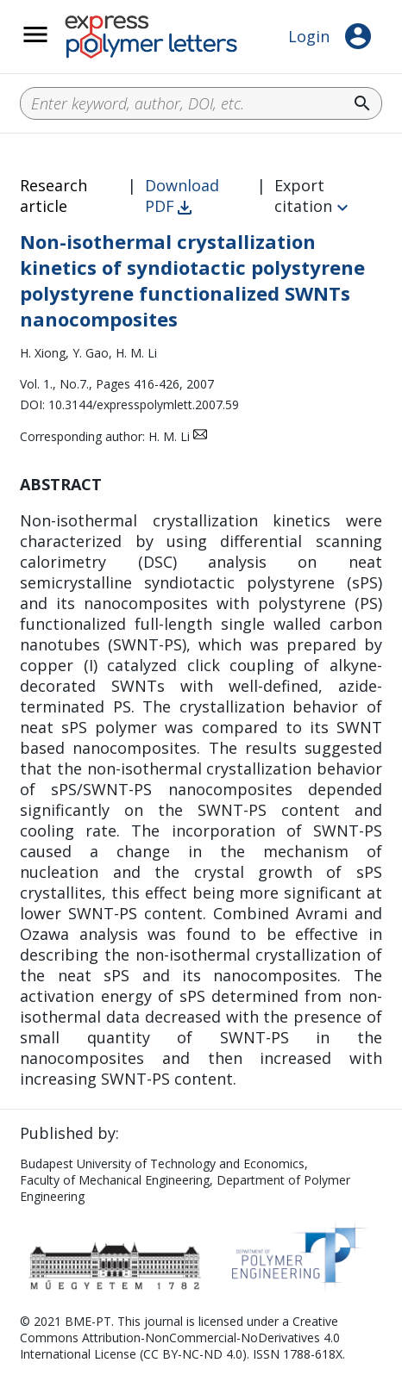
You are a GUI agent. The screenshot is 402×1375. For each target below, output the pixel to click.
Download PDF (182, 195)
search (362, 103)
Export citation (303, 195)
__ (58, 44)
